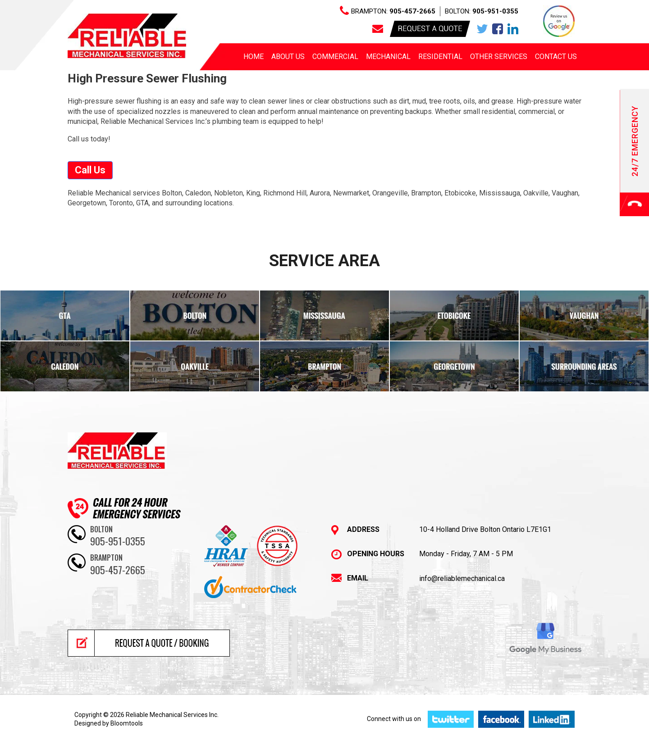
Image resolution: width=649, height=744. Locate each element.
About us (288, 56)
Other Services (498, 56)
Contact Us (556, 56)
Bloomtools (126, 723)
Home (253, 56)
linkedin (512, 28)
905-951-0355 (495, 11)
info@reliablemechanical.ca (462, 578)
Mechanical (388, 56)
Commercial (335, 56)
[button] (90, 170)
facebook (497, 28)
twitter (482, 28)
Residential (440, 56)
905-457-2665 (412, 11)
